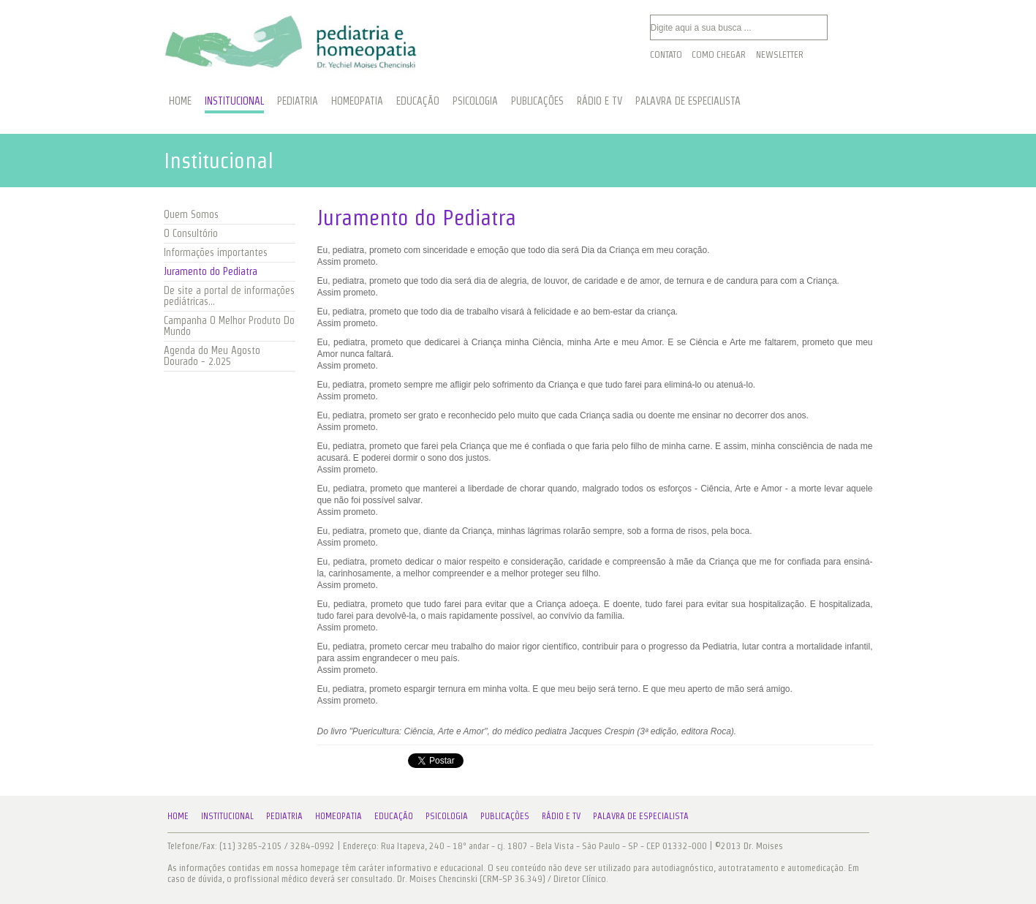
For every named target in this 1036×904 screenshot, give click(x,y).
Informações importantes (216, 252)
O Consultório (191, 233)
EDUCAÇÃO (417, 101)
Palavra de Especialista (641, 816)
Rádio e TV (561, 816)
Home (178, 816)
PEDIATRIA (297, 101)
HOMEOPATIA (357, 101)
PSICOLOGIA (475, 101)
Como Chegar (719, 54)
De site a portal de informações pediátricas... (229, 296)
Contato (666, 54)
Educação (393, 816)
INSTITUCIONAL (234, 101)
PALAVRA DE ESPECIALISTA (688, 101)
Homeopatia (338, 816)
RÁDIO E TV (599, 101)
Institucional (227, 816)
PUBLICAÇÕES (537, 101)
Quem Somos (191, 214)
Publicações (504, 816)
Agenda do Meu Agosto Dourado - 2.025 (212, 355)
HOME (180, 101)
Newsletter (780, 54)
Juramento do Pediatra (210, 271)
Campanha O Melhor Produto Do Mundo (229, 325)
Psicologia (447, 816)
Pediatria (284, 816)
